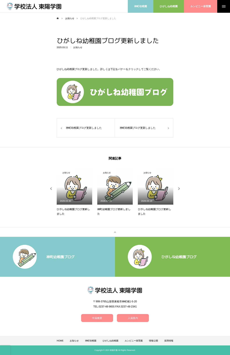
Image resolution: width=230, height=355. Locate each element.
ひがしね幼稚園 (110, 340)
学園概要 (97, 318)
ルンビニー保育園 (134, 340)
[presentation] (5, 350)
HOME (60, 340)
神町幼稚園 (90, 340)
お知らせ (77, 48)
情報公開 (153, 340)
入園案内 (133, 318)
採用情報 (168, 340)
